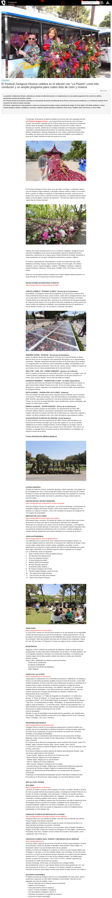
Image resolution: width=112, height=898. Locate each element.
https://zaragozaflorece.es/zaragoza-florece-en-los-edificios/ (46, 816)
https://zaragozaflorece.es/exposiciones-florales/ (42, 285)
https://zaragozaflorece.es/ (35, 841)
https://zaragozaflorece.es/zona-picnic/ (39, 630)
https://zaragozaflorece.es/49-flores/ (38, 787)
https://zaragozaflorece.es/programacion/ (40, 725)
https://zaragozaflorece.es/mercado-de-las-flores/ (42, 518)
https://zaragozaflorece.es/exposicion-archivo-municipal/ (45, 503)
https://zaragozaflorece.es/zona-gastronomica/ (42, 538)
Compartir (104, 90)
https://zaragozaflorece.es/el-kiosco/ (38, 676)
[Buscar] (102, 3)
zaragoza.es (11, 4)
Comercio (12, 2)
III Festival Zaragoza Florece (37, 121)
